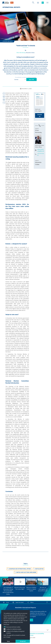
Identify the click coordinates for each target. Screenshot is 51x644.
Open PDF (31, 79)
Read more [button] (6, 624)
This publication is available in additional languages (25, 77)
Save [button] (8, 641)
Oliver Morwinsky (20, 52)
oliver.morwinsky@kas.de (39, 150)
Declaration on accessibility (36, 633)
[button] (1, 579)
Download (39, 115)
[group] (8, 586)
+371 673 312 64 (39, 154)
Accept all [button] (23, 641)
